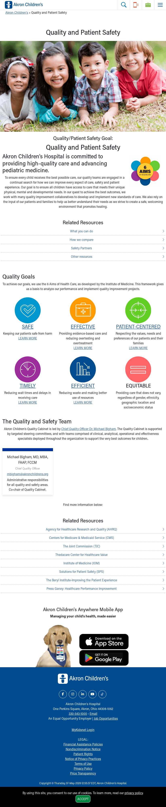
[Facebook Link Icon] (63, 694)
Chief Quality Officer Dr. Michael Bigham (88, 429)
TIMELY (28, 385)
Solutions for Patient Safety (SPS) (81, 571)
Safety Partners (81, 248)
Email (93, 713)
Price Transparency (83, 773)
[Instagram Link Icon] (73, 694)
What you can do (81, 231)
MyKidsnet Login (83, 730)
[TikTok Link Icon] (102, 694)
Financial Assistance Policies (83, 744)
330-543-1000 (78, 713)
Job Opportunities (106, 718)
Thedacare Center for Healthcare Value (81, 554)
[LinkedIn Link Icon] (83, 694)
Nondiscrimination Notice (83, 749)
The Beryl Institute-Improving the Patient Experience (81, 580)
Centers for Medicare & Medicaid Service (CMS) (81, 538)
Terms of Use (83, 763)
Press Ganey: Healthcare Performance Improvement (82, 588)
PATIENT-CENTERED (138, 326)
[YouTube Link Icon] (92, 694)
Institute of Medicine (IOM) (81, 563)
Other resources (81, 256)
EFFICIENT (83, 385)
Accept (83, 799)
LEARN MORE (27, 338)
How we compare (81, 239)
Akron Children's (16, 12)
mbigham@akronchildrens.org (27, 474)
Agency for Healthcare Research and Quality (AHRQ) (81, 529)
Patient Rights (83, 754)
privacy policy (133, 793)
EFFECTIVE (83, 326)
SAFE (27, 326)
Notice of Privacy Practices (83, 759)
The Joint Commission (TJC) (81, 546)
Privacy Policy (83, 768)
